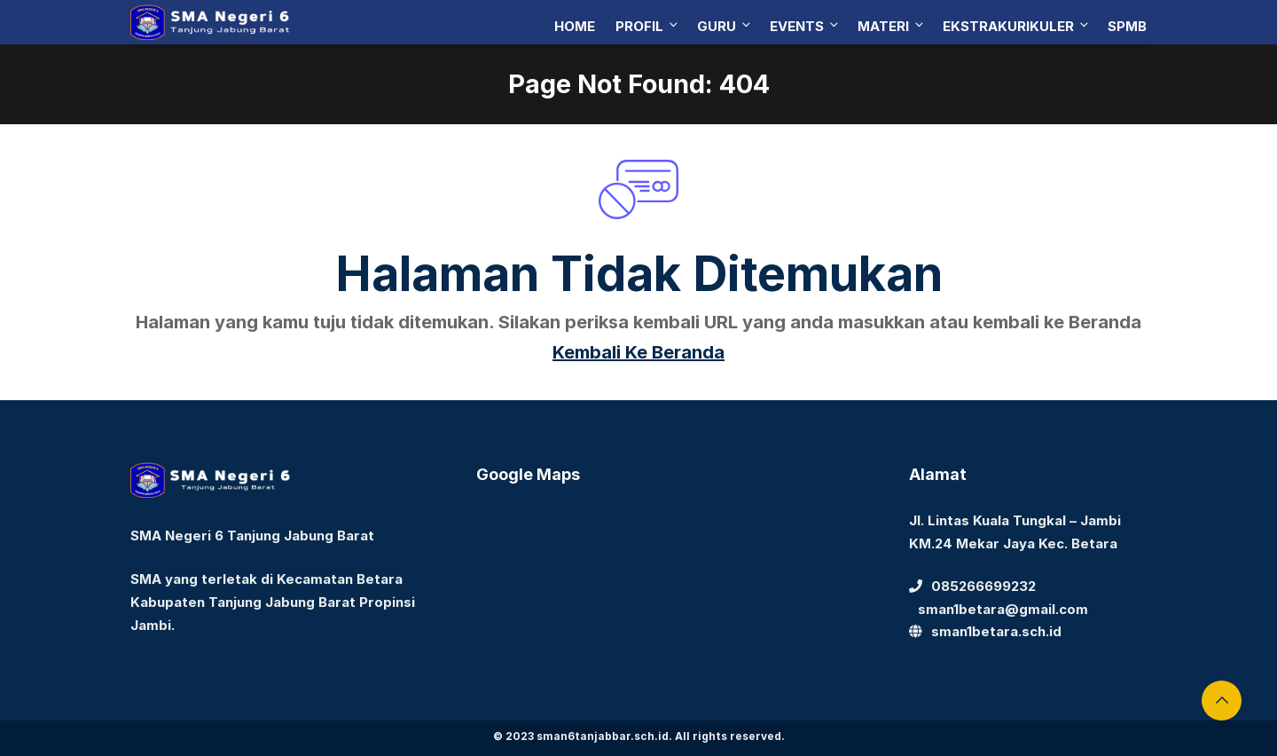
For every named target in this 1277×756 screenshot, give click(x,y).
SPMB (1127, 26)
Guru (725, 26)
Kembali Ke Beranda (638, 352)
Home (574, 26)
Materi (892, 26)
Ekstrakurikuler (1017, 26)
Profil (647, 26)
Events (805, 26)
